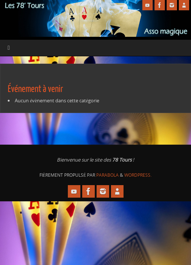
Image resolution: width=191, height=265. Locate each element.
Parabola (107, 175)
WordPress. (138, 175)
